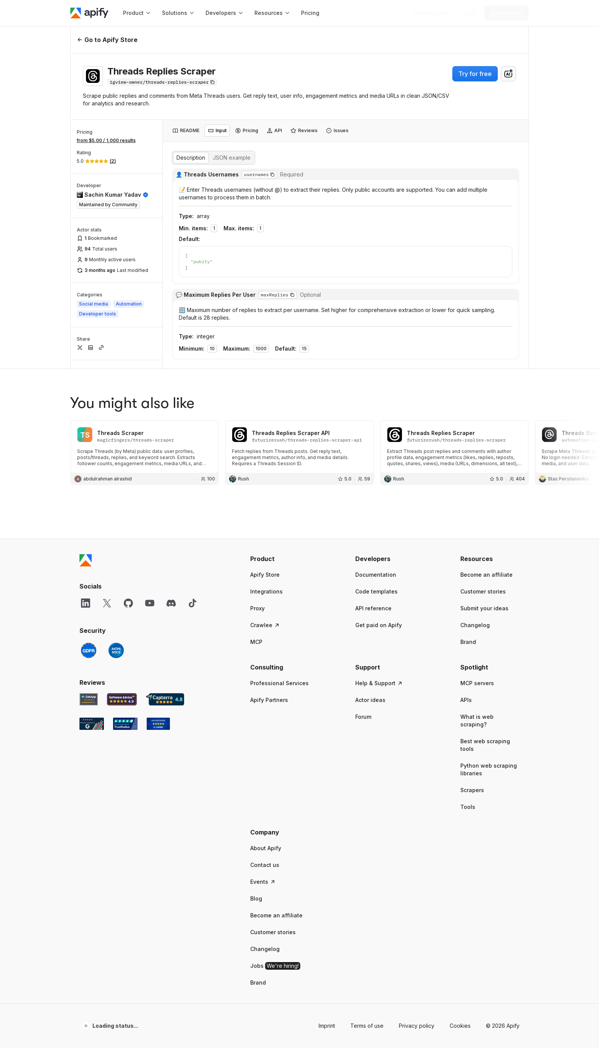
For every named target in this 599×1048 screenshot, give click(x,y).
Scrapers (472, 781)
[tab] (186, 131)
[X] (107, 594)
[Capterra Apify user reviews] (165, 690)
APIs (466, 691)
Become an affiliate (486, 566)
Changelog (475, 616)
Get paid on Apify (378, 616)
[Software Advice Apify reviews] (122, 690)
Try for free (475, 74)
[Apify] (89, 13)
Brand (468, 633)
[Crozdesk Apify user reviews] (158, 715)
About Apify (265, 839)
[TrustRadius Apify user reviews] (125, 715)
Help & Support (379, 674)
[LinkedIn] (85, 594)
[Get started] (506, 13)
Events (263, 873)
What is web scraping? (477, 712)
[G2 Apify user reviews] (91, 715)
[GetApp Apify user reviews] (88, 690)
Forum (363, 708)
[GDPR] (88, 641)
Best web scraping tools (485, 736)
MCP (256, 633)
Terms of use (367, 1017)
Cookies (460, 1017)
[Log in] (468, 13)
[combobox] (508, 73)
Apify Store (265, 566)
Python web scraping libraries (488, 761)
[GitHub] (128, 594)
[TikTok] (192, 594)
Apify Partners (269, 691)
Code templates (376, 582)
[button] (279, 550)
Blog (256, 889)
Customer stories (483, 582)
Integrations (266, 582)
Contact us (264, 856)
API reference (373, 599)
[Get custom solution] (431, 13)
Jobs (275, 957)
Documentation (375, 566)
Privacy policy (416, 1017)
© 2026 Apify (503, 1017)
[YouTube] (150, 594)
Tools (467, 798)
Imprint (327, 1017)
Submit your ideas (484, 599)
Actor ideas (370, 691)
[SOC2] (116, 641)
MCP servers (477, 674)
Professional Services (279, 674)
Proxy (257, 599)
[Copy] (162, 82)
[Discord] (171, 594)
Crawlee (265, 616)
